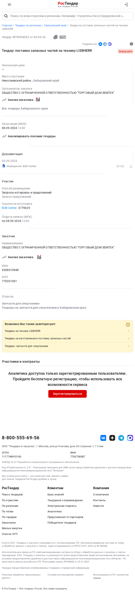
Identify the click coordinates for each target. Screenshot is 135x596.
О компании (101, 495)
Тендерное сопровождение (65, 501)
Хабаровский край (46, 81)
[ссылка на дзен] (112, 439)
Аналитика (54, 512)
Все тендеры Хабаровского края (25, 109)
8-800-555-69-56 (20, 439)
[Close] (128, 325)
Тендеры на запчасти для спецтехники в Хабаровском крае (44, 309)
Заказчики (9, 523)
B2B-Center (9, 209)
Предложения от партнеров (65, 518)
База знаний (55, 495)
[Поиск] (6, 17)
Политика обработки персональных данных (21, 577)
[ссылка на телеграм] (121, 439)
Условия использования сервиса (65, 576)
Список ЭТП (9, 535)
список (97, 579)
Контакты (99, 501)
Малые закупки (12, 529)
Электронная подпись (62, 506)
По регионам (10, 506)
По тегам (7, 512)
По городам (9, 518)
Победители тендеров (61, 523)
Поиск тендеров (12, 495)
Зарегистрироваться (67, 395)
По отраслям (10, 501)
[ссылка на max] (130, 439)
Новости (98, 506)
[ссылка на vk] (103, 439)
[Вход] (126, 4)
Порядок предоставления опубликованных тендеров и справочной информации (45, 569)
